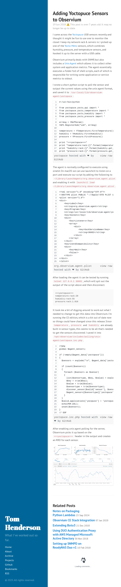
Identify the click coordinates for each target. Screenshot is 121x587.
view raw (106, 155)
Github (8, 564)
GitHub (58, 159)
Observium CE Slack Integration (80, 520)
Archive (9, 555)
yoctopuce (61, 155)
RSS (7, 573)
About (8, 551)
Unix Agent (70, 63)
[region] (83, 127)
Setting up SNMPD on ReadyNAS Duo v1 (72, 545)
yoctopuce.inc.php (67, 417)
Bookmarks (11, 569)
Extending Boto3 (71, 525)
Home (8, 547)
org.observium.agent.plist (73, 266)
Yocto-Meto (71, 45)
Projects (9, 560)
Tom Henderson (22, 523)
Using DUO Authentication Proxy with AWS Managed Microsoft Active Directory (74, 534)
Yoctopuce (77, 34)
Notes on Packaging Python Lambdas (71, 513)
